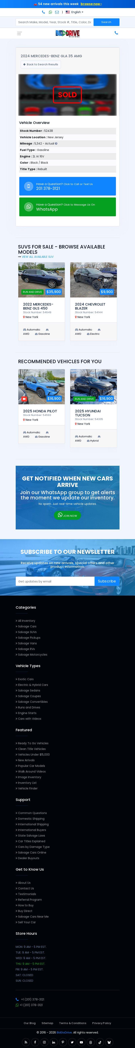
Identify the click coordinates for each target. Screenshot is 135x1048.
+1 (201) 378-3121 (30, 999)
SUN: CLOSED (24, 981)
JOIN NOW (67, 515)
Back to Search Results (40, 64)
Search (106, 22)
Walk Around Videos (31, 771)
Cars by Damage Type (33, 847)
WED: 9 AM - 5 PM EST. (31, 958)
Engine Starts (26, 713)
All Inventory (25, 621)
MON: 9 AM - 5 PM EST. (31, 947)
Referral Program (29, 900)
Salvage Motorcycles (31, 655)
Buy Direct (24, 911)
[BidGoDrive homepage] (68, 33)
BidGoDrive (64, 1032)
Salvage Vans (26, 643)
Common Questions (31, 813)
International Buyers (31, 830)
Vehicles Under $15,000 (33, 755)
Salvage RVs (25, 649)
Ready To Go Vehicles (32, 743)
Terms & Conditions (72, 1023)
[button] (26, 1042)
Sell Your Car (26, 922)
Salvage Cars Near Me (32, 917)
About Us (23, 883)
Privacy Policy (101, 1023)
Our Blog (30, 1023)
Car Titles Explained (30, 841)
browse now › (91, 4)
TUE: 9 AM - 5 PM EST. (30, 952)
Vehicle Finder (27, 788)
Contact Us (25, 888)
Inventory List (26, 783)
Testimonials (26, 894)
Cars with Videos (28, 719)
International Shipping (32, 824)
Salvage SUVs (26, 632)
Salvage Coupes (28, 696)
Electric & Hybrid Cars (32, 685)
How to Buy (25, 905)
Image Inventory (28, 777)
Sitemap (47, 1023)
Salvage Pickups (28, 638)
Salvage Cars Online (31, 852)
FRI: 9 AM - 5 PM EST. (29, 969)
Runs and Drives (28, 707)
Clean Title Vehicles (31, 749)
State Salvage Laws (30, 836)
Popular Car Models (30, 766)
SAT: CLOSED (24, 975)
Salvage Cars (26, 626)
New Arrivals (25, 760)
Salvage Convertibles (32, 702)
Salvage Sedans (28, 690)
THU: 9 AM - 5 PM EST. (30, 964)
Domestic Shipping (30, 819)
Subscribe (107, 581)
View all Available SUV (38, 257)
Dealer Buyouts (27, 858)
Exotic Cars (25, 679)
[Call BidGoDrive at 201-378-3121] (44, 12)
